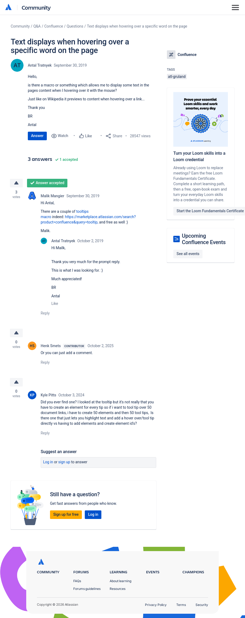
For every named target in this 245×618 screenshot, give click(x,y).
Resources (117, 589)
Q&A (37, 26)
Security (202, 605)
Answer (37, 136)
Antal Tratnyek (40, 65)
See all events (188, 254)
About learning (120, 581)
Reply (45, 313)
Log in (48, 462)
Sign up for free (66, 514)
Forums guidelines (87, 589)
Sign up (64, 462)
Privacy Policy (156, 605)
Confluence (53, 26)
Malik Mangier (52, 196)
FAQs (77, 581)
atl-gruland (177, 76)
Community (36, 7)
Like (54, 303)
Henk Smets (51, 346)
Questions (75, 26)
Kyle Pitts (48, 395)
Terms (181, 605)
